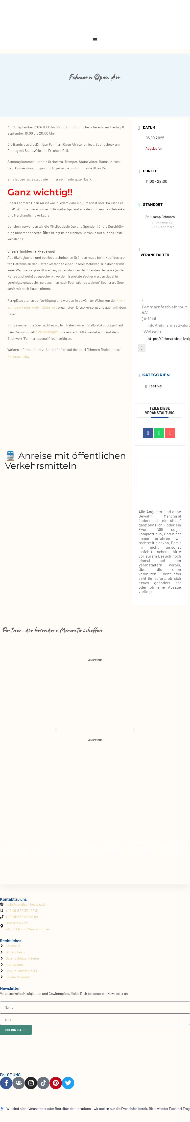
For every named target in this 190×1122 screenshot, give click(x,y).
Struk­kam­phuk (49, 331)
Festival (154, 385)
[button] (56, 730)
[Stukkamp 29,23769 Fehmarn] (67, 399)
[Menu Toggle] (95, 39)
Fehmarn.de (17, 356)
